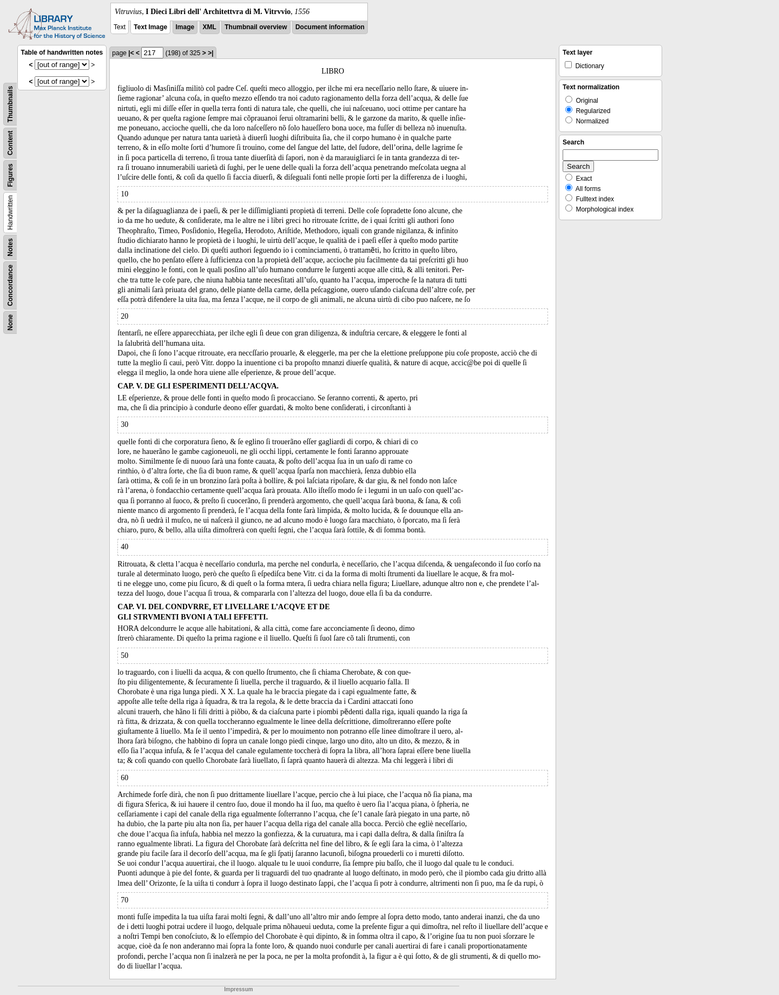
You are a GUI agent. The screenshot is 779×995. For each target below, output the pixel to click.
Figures (10, 175)
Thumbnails (10, 104)
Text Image (150, 27)
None (10, 322)
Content (10, 143)
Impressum (238, 989)
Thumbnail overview (256, 27)
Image (185, 27)
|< (131, 53)
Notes (10, 247)
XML (209, 27)
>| (210, 53)
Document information (330, 27)
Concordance (10, 285)
